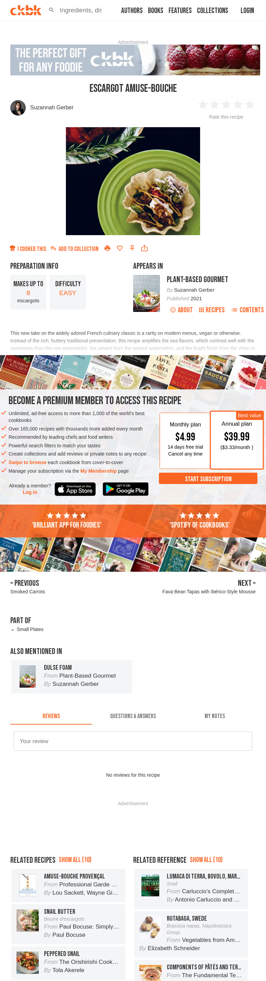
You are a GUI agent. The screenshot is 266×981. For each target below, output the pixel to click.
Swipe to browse (27, 462)
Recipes (212, 310)
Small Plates (30, 629)
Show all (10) (75, 860)
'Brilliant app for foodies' (66, 520)
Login (247, 10)
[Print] (107, 248)
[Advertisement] (133, 823)
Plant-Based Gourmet (197, 279)
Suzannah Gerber (51, 107)
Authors (132, 10)
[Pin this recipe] (132, 248)
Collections (212, 10)
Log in (30, 492)
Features (180, 10)
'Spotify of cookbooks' (200, 520)
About (181, 310)
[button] (51, 10)
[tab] (51, 716)
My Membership (98, 471)
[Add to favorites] (120, 248)
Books (155, 10)
